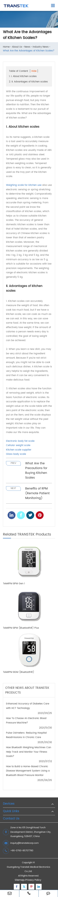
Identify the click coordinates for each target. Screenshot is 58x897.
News (27, 47)
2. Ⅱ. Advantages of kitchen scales (28, 82)
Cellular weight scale (18, 445)
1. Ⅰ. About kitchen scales (23, 76)
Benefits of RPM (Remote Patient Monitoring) (37, 493)
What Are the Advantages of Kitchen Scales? (28, 51)
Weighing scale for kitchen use (23, 185)
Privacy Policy (33, 880)
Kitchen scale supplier (18, 450)
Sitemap (19, 880)
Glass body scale (16, 454)
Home (6, 47)
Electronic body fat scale (20, 441)
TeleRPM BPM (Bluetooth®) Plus (21, 628)
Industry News (41, 47)
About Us (17, 47)
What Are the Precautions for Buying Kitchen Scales (36, 470)
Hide (34, 71)
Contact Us (11, 819)
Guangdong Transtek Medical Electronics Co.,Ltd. (28, 869)
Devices (8, 804)
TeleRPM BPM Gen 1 (14, 584)
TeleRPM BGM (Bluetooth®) (18, 672)
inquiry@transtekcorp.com (21, 843)
